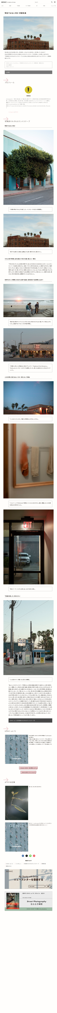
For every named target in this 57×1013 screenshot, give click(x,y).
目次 (8, 72)
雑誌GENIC (9, 866)
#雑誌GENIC (41, 63)
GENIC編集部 (9, 64)
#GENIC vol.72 (9, 63)
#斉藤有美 (36, 63)
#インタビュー (16, 63)
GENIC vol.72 (9, 863)
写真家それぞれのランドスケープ (31, 863)
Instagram (11, 112)
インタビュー (18, 863)
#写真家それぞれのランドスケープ (26, 63)
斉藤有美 (44, 863)
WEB (17, 112)
